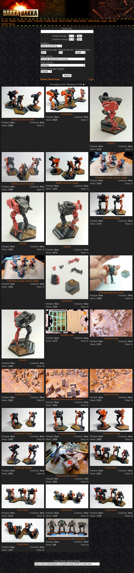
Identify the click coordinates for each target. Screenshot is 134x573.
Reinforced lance (23, 394)
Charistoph (80, 539)
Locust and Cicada (111, 218)
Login (91, 79)
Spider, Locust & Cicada (23, 120)
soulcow (74, 476)
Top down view (111, 338)
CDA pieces (67, 301)
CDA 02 (22, 360)
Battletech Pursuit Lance (60, 539)
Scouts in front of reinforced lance (67, 399)
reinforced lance (111, 394)
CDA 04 (67, 247)
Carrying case (67, 335)
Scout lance (67, 114)
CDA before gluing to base (111, 292)
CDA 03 (111, 143)
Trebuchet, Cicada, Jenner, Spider (111, 178)
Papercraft (61, 476)
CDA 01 (22, 243)
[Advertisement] (98, 9)
